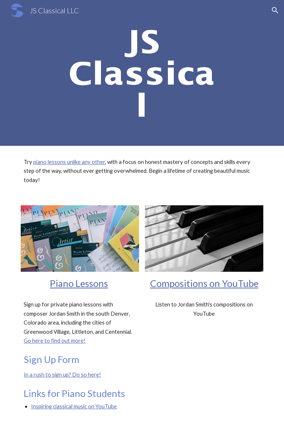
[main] (142, 73)
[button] (275, 10)
